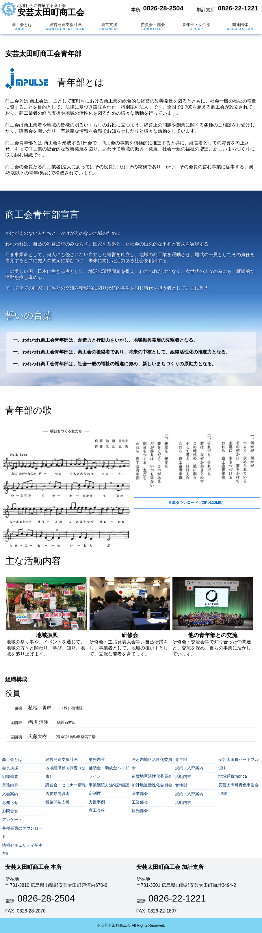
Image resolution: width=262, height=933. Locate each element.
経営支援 (109, 26)
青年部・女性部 (196, 26)
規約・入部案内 (189, 768)
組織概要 (10, 776)
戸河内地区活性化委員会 (152, 763)
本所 (135, 9)
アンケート (12, 819)
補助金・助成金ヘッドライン (109, 772)
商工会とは (22, 26)
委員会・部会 (153, 26)
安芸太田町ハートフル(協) (238, 763)
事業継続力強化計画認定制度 (109, 789)
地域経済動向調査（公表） (65, 772)
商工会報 (97, 810)
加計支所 (205, 9)
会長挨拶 (10, 768)
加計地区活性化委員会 (152, 785)
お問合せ (10, 811)
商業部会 (140, 793)
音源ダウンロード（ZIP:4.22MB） (197, 502)
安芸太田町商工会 (50, 10)
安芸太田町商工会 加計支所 (170, 867)
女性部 (181, 785)
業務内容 (10, 785)
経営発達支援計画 (65, 26)
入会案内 (10, 794)
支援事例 (97, 802)
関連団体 (240, 26)
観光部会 (140, 810)
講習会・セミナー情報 (65, 785)
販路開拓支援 (57, 802)
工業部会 (140, 802)
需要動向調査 (57, 793)
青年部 (181, 759)
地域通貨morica (232, 776)
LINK (223, 793)
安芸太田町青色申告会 (238, 785)
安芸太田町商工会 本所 (33, 867)
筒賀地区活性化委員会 (152, 776)
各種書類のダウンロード (22, 832)
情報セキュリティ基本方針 (22, 849)
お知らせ (10, 802)
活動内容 (183, 776)
